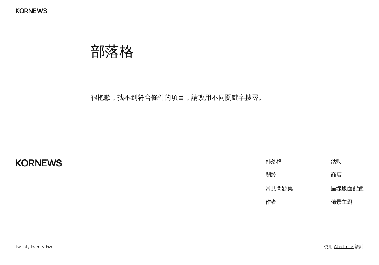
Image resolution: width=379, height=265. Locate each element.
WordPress (344, 246)
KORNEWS (31, 10)
